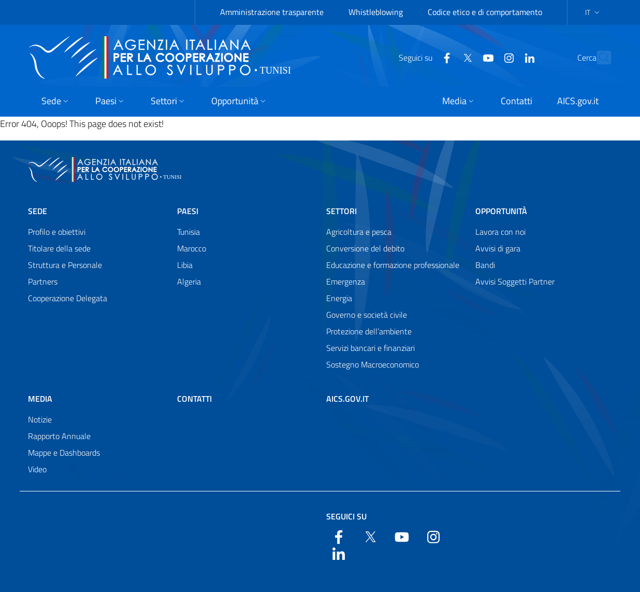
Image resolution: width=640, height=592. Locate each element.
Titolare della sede (59, 248)
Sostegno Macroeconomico (372, 364)
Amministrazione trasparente (272, 12)
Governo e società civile (366, 314)
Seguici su (346, 516)
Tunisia (188, 231)
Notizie (40, 419)
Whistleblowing (375, 12)
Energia (339, 298)
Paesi (187, 211)
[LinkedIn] (507, 57)
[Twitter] (444, 57)
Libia (185, 265)
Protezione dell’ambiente (369, 331)
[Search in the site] (598, 57)
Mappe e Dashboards (64, 452)
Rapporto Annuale (59, 436)
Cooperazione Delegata (67, 298)
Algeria (189, 281)
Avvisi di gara (497, 248)
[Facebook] (424, 57)
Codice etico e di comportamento (485, 12)
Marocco (191, 248)
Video (37, 469)
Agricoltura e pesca (358, 231)
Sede (37, 211)
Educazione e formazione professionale (392, 265)
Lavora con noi (500, 231)
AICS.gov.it (347, 398)
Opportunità (501, 211)
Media (40, 398)
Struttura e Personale (65, 265)
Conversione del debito (365, 248)
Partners (42, 281)
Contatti (194, 398)
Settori (341, 211)
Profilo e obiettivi (56, 231)
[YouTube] (465, 57)
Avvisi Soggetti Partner (515, 281)
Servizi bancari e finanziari (370, 348)
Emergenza (345, 281)
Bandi (485, 265)
